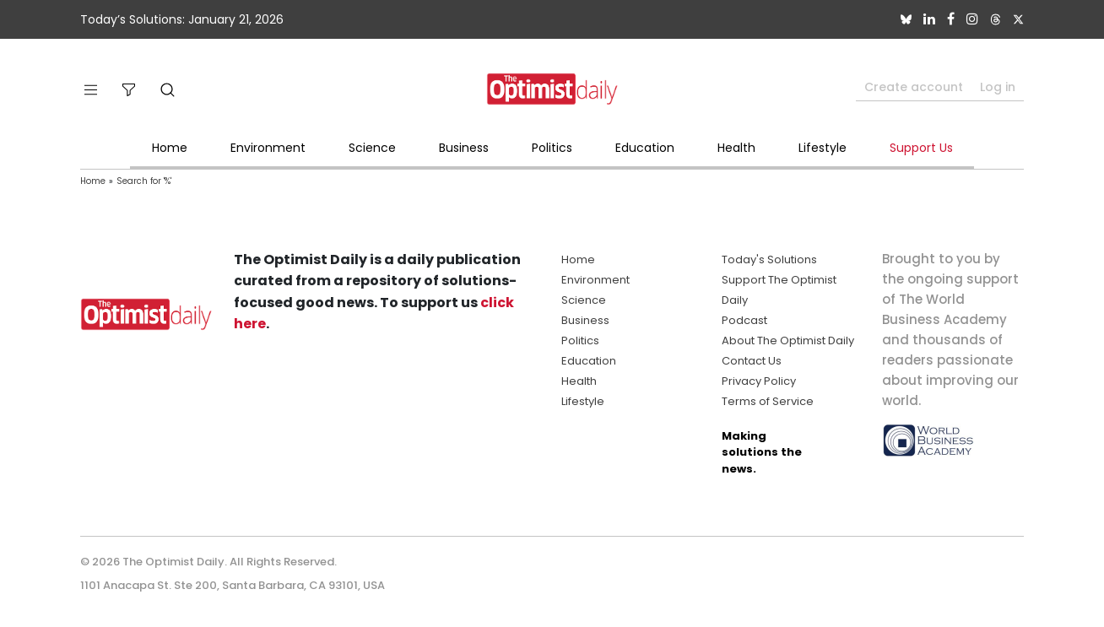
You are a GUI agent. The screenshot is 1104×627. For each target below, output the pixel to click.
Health (736, 147)
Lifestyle (822, 147)
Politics (552, 147)
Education (644, 147)
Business (464, 147)
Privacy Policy (759, 381)
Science (372, 147)
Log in (997, 86)
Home (169, 147)
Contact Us (752, 361)
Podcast (744, 320)
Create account (913, 86)
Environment (268, 147)
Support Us (921, 147)
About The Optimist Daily (788, 340)
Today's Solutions (769, 259)
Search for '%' (143, 181)
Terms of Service (768, 401)
